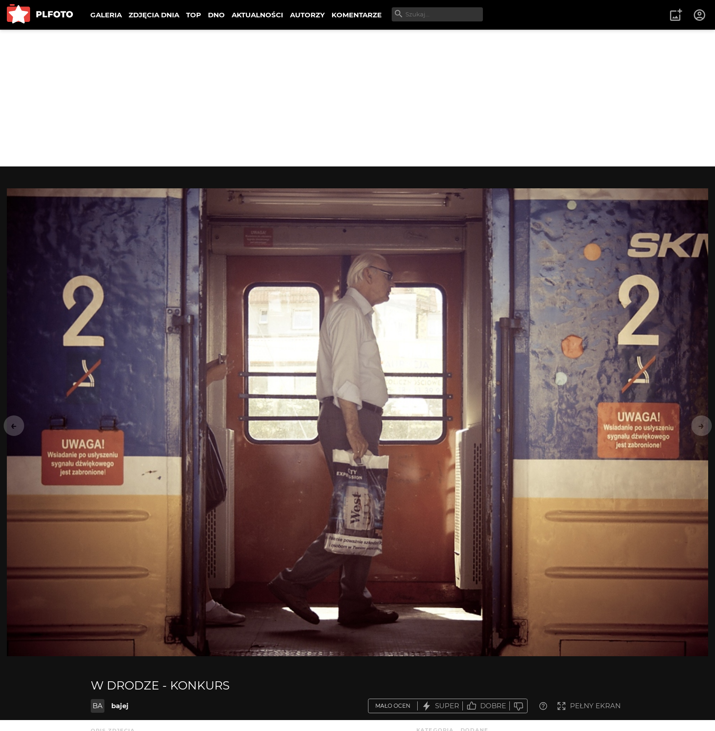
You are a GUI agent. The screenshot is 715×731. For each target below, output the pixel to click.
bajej (120, 705)
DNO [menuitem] (216, 14)
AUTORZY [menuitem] (307, 14)
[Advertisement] (357, 98)
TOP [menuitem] (193, 14)
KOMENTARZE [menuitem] (357, 14)
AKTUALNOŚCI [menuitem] (257, 14)
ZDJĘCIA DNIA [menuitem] (154, 14)
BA (98, 705)
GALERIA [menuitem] (106, 14)
